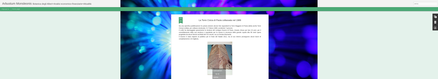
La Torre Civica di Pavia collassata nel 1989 (220, 20)
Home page (16, 9)
